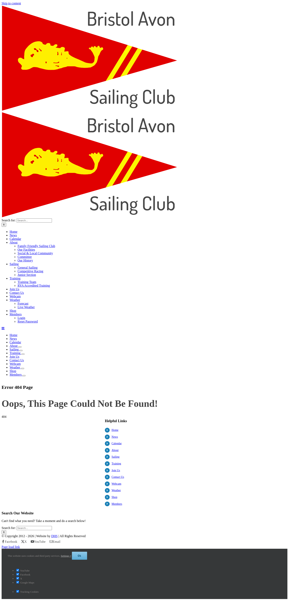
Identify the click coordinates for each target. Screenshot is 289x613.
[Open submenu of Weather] (22, 368)
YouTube (23, 581)
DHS (54, 547)
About (115, 450)
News (115, 436)
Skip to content (11, 3)
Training (116, 463)
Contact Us (118, 476)
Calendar (117, 443)
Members (117, 503)
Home (115, 430)
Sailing (116, 456)
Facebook (23, 585)
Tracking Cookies (27, 602)
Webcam (116, 483)
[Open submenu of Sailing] (21, 350)
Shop (114, 497)
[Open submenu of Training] (23, 354)
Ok (79, 566)
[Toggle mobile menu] (3, 328)
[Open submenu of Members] (24, 375)
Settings (66, 566)
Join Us (116, 470)
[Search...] (34, 220)
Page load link (11, 557)
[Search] (4, 225)
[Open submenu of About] (20, 347)
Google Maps (25, 593)
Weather (116, 490)
